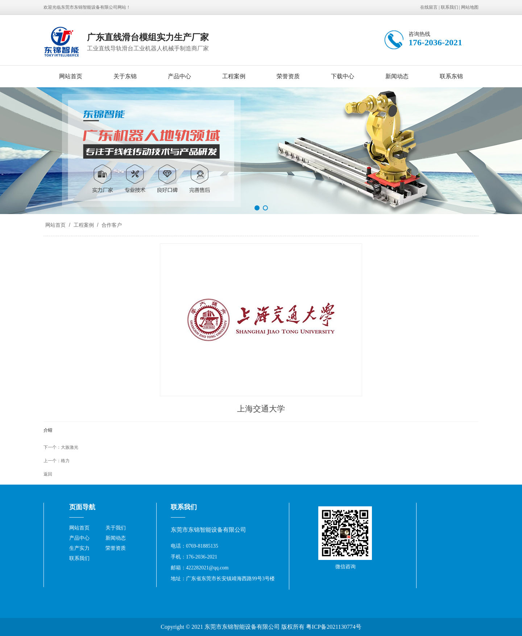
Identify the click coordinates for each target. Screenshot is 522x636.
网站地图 (469, 7)
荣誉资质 (288, 76)
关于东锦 (125, 76)
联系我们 (449, 7)
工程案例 (233, 76)
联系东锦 (451, 76)
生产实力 (79, 548)
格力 (65, 460)
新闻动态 (397, 76)
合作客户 (111, 225)
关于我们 (115, 528)
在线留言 (429, 7)
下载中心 (342, 76)
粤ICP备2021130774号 (333, 627)
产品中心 (179, 76)
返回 (48, 474)
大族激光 (69, 447)
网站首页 (70, 76)
